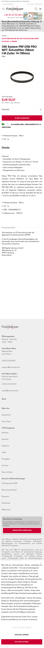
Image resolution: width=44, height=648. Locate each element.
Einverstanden (22, 642)
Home (4, 36)
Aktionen (5, 433)
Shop (4, 399)
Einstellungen (22, 635)
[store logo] (14, 9)
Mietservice (6, 509)
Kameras (5, 439)
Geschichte (6, 415)
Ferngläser (6, 459)
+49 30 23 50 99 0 (7, 4)
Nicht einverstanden (22, 628)
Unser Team (6, 421)
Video (4, 452)
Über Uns (6, 408)
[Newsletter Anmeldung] (22, 530)
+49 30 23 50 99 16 (9, 384)
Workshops (6, 503)
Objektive (5, 446)
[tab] (22, 148)
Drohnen (5, 465)
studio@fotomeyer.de (10, 391)
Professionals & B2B (9, 483)
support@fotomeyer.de (10, 367)
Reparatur (5, 496)
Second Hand (7, 472)
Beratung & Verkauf (9, 490)
